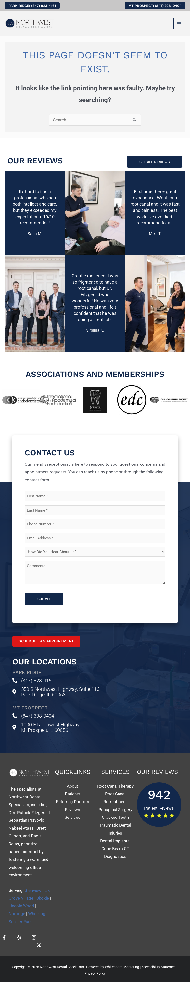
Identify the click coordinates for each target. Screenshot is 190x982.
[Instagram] (33, 932)
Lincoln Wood (21, 901)
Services (72, 812)
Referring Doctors (72, 797)
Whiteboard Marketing (122, 962)
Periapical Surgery (115, 805)
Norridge (17, 909)
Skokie (42, 893)
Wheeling (36, 909)
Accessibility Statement (159, 962)
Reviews (72, 805)
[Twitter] (38, 940)
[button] (32, 5)
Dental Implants (115, 836)
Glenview (32, 885)
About (72, 781)
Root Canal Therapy (115, 781)
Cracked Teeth (115, 812)
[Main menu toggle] (179, 23)
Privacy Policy (95, 969)
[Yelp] (19, 932)
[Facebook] (4, 932)
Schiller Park (20, 917)
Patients (72, 789)
